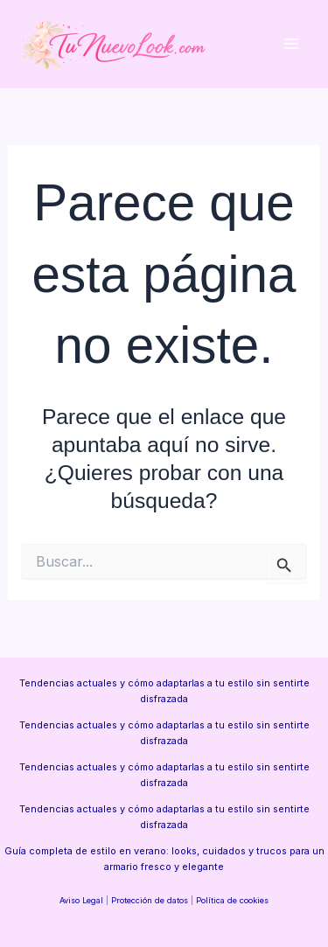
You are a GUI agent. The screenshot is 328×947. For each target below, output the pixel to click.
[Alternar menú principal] (291, 44)
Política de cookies (232, 900)
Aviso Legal (81, 900)
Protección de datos (149, 900)
